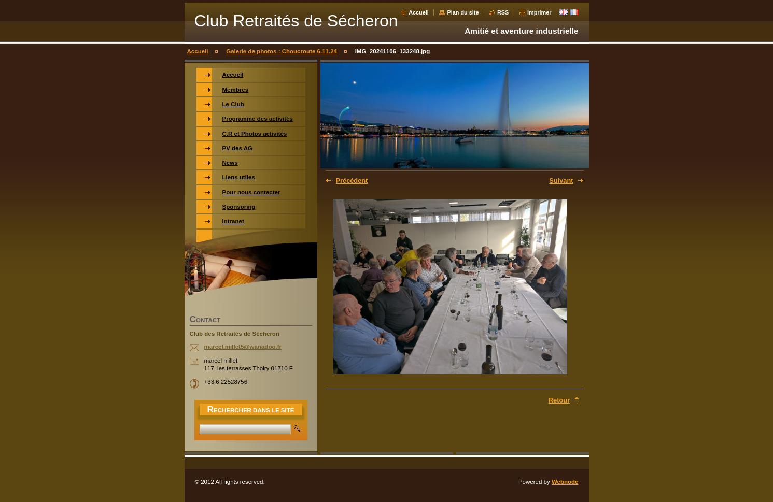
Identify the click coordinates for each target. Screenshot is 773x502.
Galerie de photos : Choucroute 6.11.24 (281, 51)
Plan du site (463, 12)
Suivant (561, 180)
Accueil (419, 12)
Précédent (352, 180)
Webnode (565, 482)
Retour (559, 400)
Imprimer (539, 12)
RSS (503, 12)
